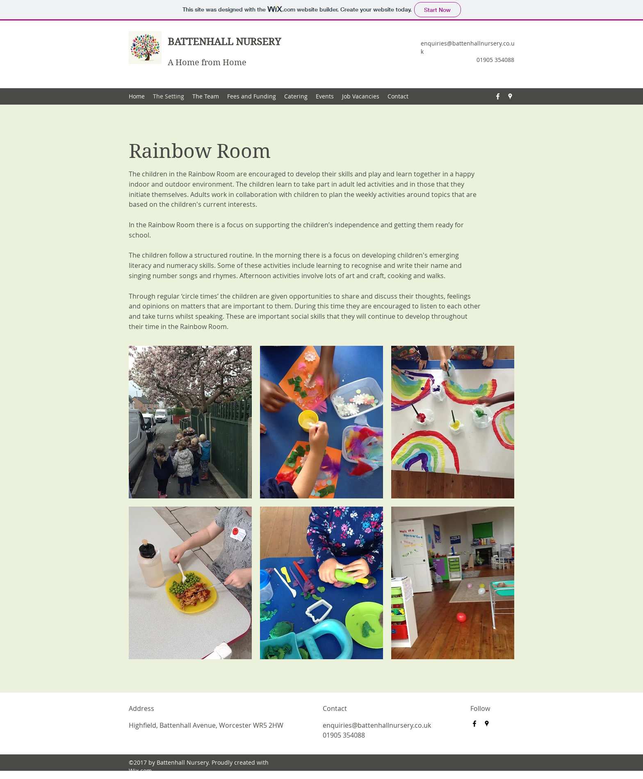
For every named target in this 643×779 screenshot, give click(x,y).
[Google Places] (510, 96)
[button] (190, 422)
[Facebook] (498, 96)
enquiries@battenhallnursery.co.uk (377, 725)
